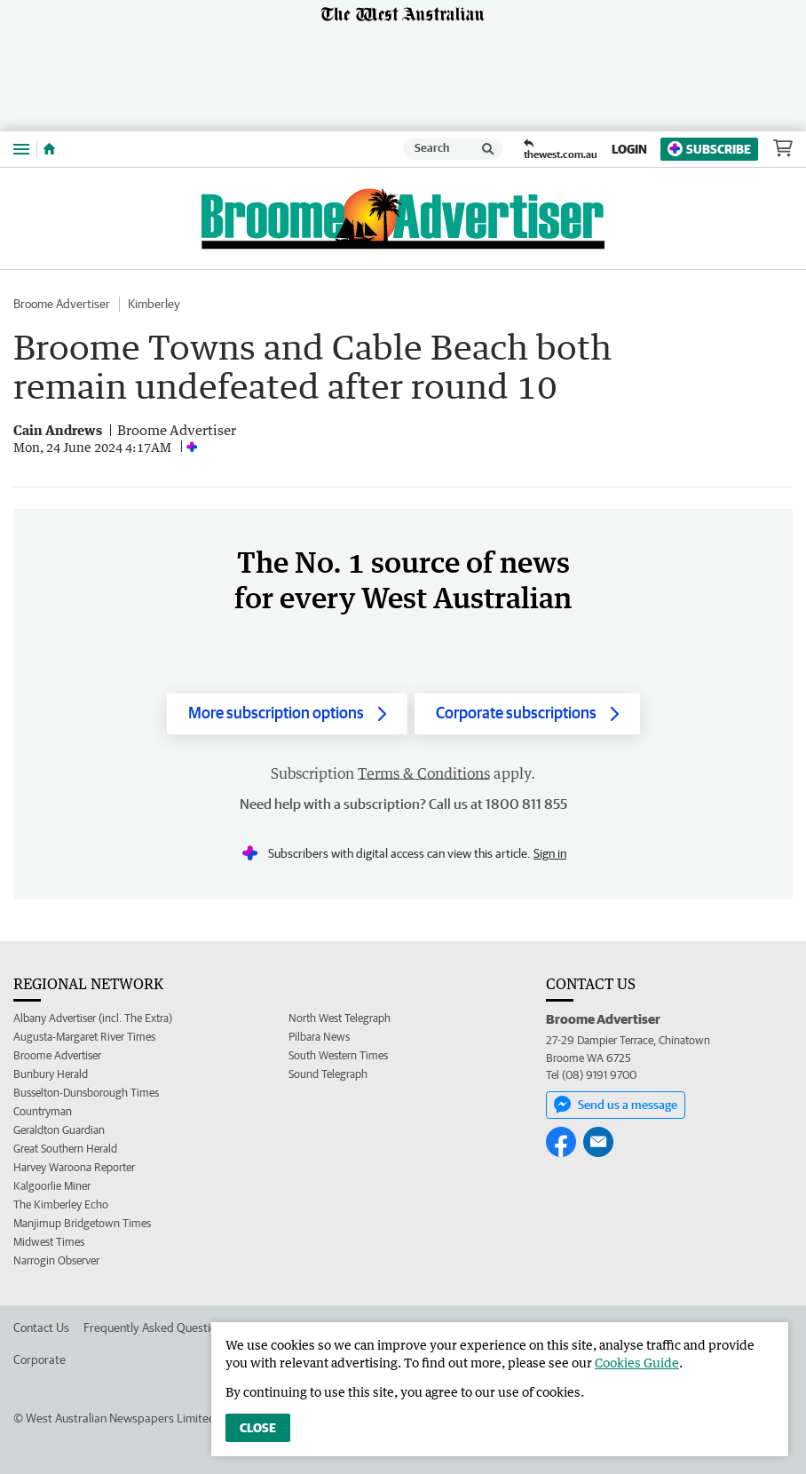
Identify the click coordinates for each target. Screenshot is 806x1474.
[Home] (49, 149)
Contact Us (41, 1327)
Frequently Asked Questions (155, 1327)
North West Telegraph (339, 1018)
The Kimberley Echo (60, 1204)
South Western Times (338, 1055)
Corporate (39, 1359)
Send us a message (615, 1104)
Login (629, 149)
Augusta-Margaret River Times (84, 1036)
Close (258, 1428)
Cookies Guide (637, 1362)
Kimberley (154, 304)
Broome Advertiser (61, 304)
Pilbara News (319, 1036)
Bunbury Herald (50, 1074)
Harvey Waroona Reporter (74, 1167)
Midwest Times (48, 1241)
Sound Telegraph (327, 1074)
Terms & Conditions (424, 773)
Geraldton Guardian (59, 1130)
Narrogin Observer (56, 1260)
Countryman (42, 1111)
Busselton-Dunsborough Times (86, 1092)
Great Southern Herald (65, 1148)
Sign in (549, 853)
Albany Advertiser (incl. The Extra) (92, 1018)
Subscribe (709, 148)
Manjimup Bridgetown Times (82, 1223)
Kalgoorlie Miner (52, 1186)
